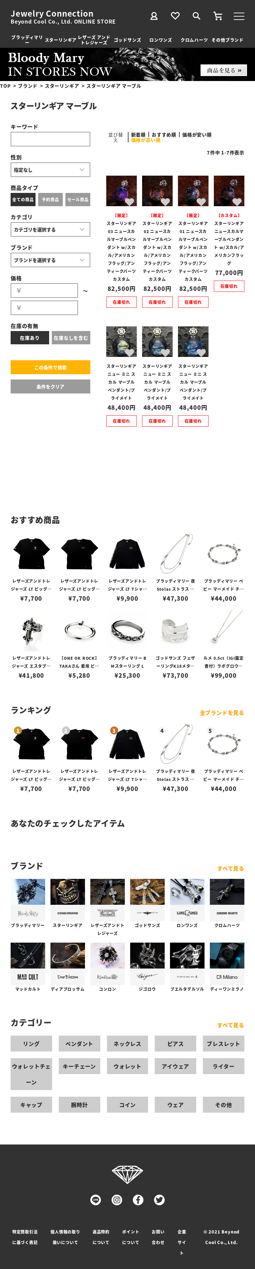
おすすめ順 (164, 134)
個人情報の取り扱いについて (65, 1237)
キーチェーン (79, 1066)
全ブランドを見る (222, 713)
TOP (5, 85)
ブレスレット (223, 1044)
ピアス (175, 1044)
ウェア (175, 1105)
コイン (127, 1105)
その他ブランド (228, 40)
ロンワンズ (160, 40)
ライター (223, 1066)
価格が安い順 (197, 134)
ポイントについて (130, 1237)
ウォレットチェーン (31, 1074)
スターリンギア (61, 40)
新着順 (138, 134)
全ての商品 (23, 199)
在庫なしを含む (71, 337)
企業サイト (182, 1242)
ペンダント (79, 1044)
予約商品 (50, 199)
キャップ (31, 1105)
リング (31, 1044)
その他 (223, 1105)
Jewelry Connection (52, 13)
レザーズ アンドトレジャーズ (94, 39)
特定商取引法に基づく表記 (25, 1237)
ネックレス (127, 1044)
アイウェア (175, 1066)
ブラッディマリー (27, 39)
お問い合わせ (158, 1237)
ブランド (28, 85)
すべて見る (230, 868)
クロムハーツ (194, 40)
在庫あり (30, 337)
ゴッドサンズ (127, 40)
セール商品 (78, 199)
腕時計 (79, 1105)
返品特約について (101, 1237)
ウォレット (127, 1066)
